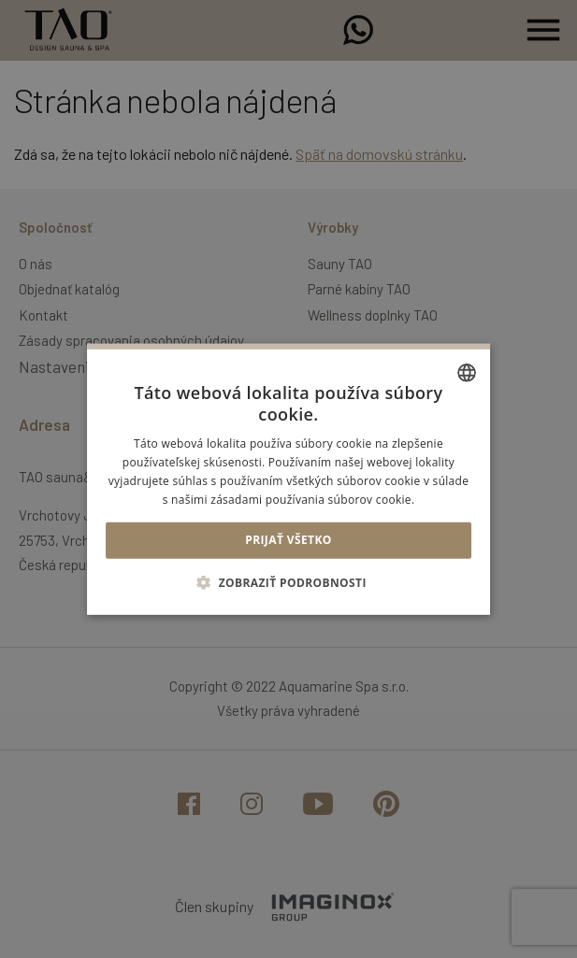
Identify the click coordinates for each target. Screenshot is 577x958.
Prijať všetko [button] (288, 540)
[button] (288, 582)
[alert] (288, 479)
